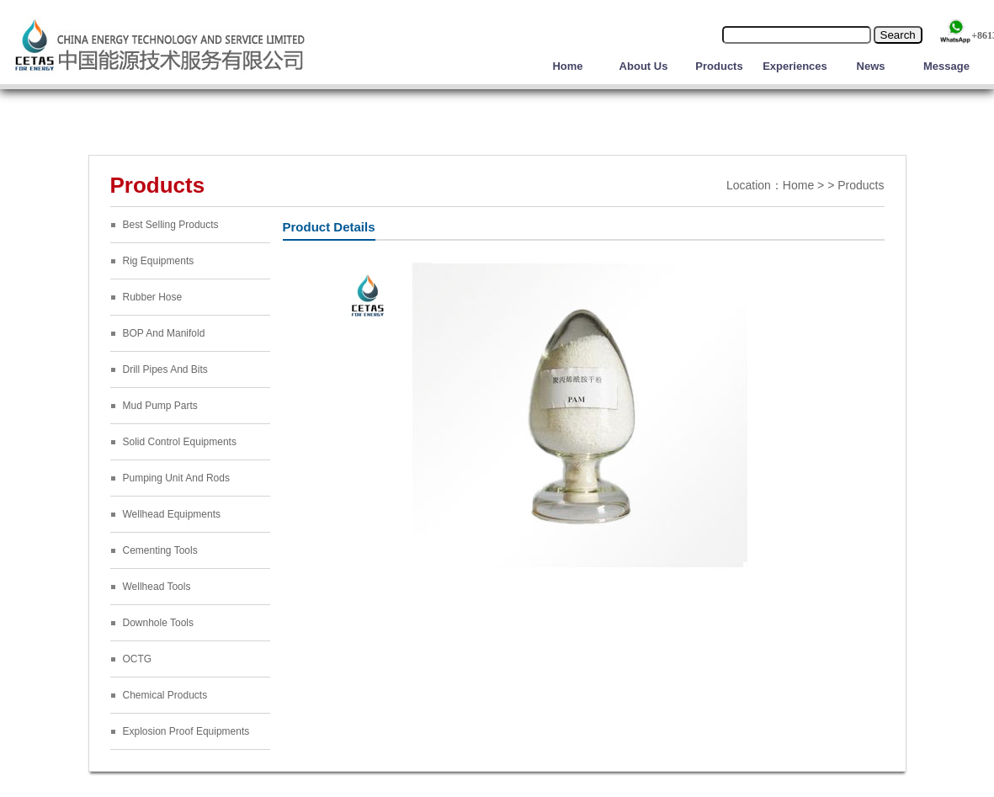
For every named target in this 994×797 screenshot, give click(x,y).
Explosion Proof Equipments (186, 731)
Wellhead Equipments (172, 514)
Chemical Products (165, 695)
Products (718, 66)
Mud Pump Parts (160, 406)
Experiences (795, 66)
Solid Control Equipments (180, 442)
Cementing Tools (160, 550)
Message (946, 66)
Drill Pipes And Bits (165, 369)
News (871, 66)
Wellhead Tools (157, 586)
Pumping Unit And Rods (176, 478)
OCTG (137, 659)
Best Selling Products (171, 225)
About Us (643, 66)
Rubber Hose (153, 297)
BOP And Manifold (164, 333)
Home (567, 66)
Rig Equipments (158, 261)
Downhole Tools (158, 623)
